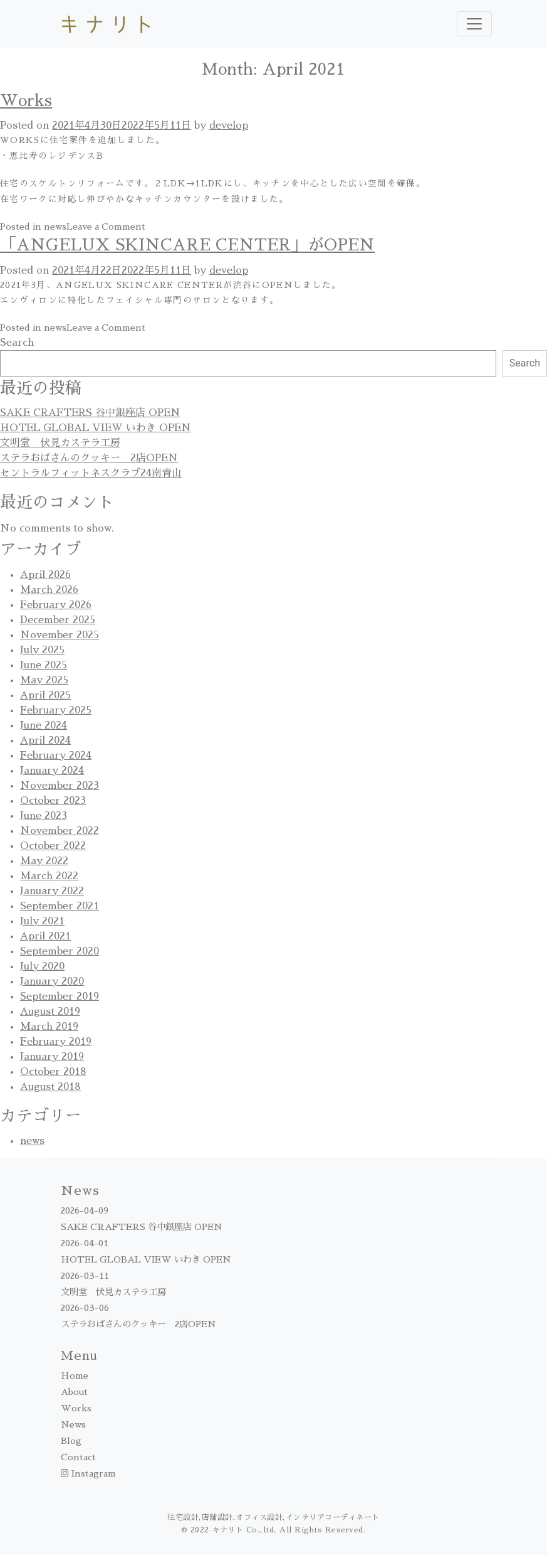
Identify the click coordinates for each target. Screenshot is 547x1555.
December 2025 (57, 620)
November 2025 (59, 635)
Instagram (88, 1473)
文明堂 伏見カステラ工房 (60, 443)
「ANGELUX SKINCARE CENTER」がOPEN (187, 245)
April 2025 (45, 695)
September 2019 (59, 996)
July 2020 (42, 966)
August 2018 (50, 1087)
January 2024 (52, 771)
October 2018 (53, 1072)
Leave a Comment (105, 226)
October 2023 (53, 801)
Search (17, 343)
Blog (71, 1440)
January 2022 (52, 891)
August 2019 (50, 1012)
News (73, 1424)
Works (26, 101)
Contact (78, 1457)
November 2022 (59, 831)
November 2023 (59, 786)
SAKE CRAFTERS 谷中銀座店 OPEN (90, 413)
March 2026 (49, 590)
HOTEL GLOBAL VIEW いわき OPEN (95, 428)
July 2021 (42, 921)
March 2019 (49, 1027)
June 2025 (43, 665)
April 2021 (45, 936)
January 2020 (52, 981)
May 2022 (44, 861)
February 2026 (55, 605)
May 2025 (44, 680)
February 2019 (55, 1042)
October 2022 (53, 846)
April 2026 (45, 575)
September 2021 (59, 906)
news (55, 226)
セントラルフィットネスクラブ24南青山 (91, 473)
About (74, 1391)
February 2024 (55, 756)
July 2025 (42, 650)
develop (228, 125)
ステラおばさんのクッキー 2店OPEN (89, 458)
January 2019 (52, 1057)
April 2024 (45, 740)
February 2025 (55, 710)
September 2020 (59, 951)
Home (74, 1375)
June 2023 (43, 816)
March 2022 (49, 876)
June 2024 (43, 725)
